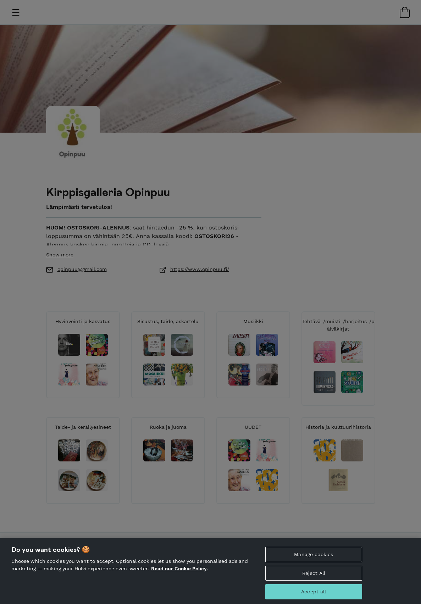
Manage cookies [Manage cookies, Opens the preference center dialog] (313, 558)
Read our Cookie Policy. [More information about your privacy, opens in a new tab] (179, 572)
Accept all (313, 595)
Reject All (313, 577)
